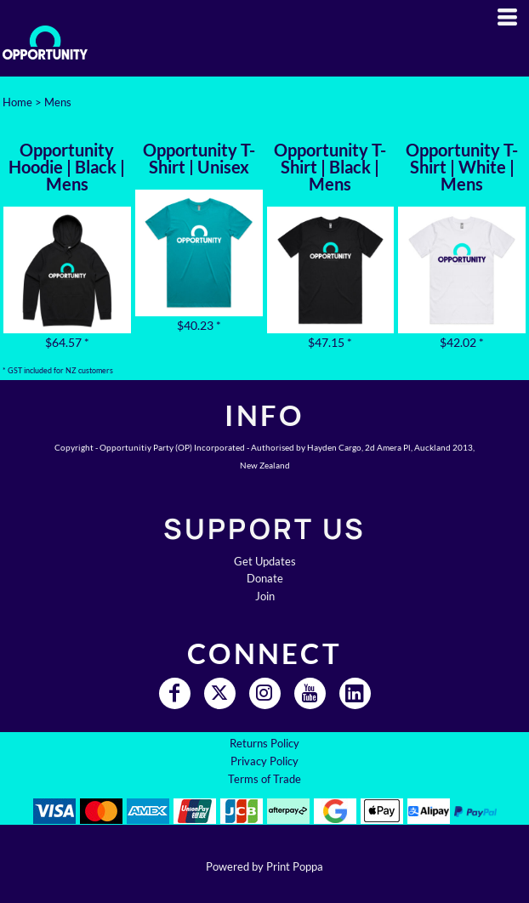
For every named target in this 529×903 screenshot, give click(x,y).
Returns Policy (264, 743)
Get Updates (265, 561)
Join (265, 596)
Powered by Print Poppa (264, 866)
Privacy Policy (264, 761)
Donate (265, 578)
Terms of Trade (264, 779)
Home (17, 102)
